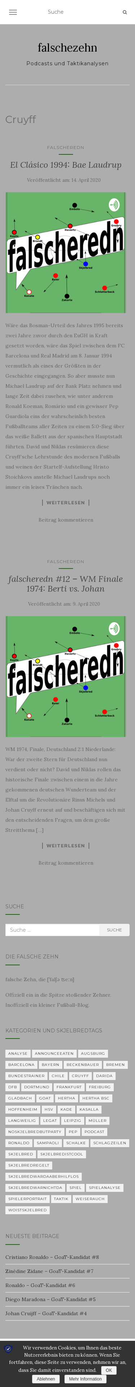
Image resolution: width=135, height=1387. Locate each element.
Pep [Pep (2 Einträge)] (73, 1131)
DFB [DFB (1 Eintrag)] (12, 1087)
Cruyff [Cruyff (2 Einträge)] (80, 1076)
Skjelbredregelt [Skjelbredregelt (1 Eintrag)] (28, 1165)
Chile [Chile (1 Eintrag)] (58, 1076)
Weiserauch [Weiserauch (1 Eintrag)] (90, 1199)
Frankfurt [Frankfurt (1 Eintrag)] (69, 1087)
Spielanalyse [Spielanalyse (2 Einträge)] (105, 1187)
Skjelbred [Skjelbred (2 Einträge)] (20, 1154)
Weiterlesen (65, 502)
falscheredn (65, 147)
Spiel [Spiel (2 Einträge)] (75, 1187)
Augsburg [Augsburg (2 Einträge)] (93, 1053)
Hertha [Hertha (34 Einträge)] (66, 1098)
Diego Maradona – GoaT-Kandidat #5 (50, 1299)
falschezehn (67, 47)
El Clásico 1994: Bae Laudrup (66, 164)
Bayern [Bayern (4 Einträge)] (50, 1064)
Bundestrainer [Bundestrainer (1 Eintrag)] (26, 1076)
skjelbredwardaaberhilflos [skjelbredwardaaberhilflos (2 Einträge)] (43, 1176)
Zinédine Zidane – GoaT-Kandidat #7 (49, 1271)
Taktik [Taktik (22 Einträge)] (61, 1199)
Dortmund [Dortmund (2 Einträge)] (36, 1087)
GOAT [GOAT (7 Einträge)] (45, 1098)
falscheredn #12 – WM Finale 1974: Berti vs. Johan (66, 583)
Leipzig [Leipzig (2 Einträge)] (72, 1120)
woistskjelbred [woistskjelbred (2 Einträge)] (27, 1210)
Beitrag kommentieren (66, 520)
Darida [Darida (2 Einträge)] (104, 1076)
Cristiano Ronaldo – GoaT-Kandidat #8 (52, 1257)
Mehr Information (85, 1379)
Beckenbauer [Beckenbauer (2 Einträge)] (83, 1064)
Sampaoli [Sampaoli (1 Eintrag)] (48, 1143)
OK (109, 1370)
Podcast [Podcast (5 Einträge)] (94, 1131)
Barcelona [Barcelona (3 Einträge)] (21, 1064)
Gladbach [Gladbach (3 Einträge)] (20, 1098)
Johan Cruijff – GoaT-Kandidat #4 (46, 1313)
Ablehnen (46, 1379)
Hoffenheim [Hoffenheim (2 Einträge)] (22, 1109)
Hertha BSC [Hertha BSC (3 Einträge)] (95, 1098)
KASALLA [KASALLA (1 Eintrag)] (89, 1109)
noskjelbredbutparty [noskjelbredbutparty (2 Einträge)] (35, 1131)
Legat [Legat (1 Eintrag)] (50, 1120)
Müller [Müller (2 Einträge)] (98, 1120)
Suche (114, 929)
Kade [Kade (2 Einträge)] (66, 1109)
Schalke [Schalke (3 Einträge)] (76, 1143)
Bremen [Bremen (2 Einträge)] (115, 1064)
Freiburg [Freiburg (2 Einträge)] (100, 1087)
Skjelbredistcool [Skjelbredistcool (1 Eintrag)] (61, 1154)
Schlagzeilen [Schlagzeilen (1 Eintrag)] (109, 1143)
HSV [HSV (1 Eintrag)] (49, 1109)
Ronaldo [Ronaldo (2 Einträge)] (19, 1143)
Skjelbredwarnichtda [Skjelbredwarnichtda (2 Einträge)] (35, 1187)
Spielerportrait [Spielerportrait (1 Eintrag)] (27, 1199)
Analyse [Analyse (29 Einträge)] (18, 1053)
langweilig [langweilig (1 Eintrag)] (22, 1120)
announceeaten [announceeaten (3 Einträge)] (54, 1053)
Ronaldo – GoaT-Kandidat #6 (40, 1285)
